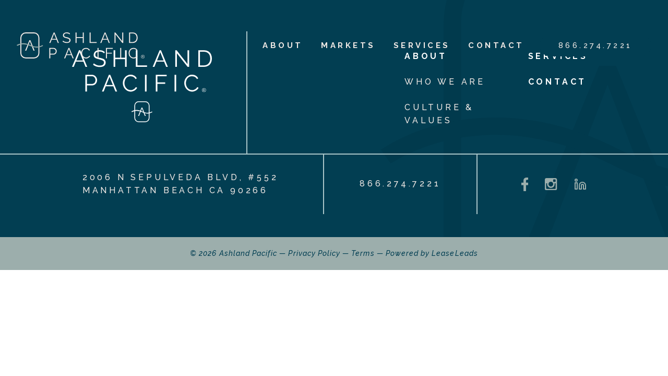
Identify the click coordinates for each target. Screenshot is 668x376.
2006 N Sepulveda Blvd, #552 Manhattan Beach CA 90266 (180, 183)
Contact (496, 45)
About (283, 45)
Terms (362, 253)
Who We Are (444, 82)
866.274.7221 (595, 45)
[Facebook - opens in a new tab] (525, 185)
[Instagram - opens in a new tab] (551, 184)
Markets (348, 45)
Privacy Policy (314, 253)
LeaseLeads (455, 253)
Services (421, 45)
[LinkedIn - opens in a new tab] (580, 184)
